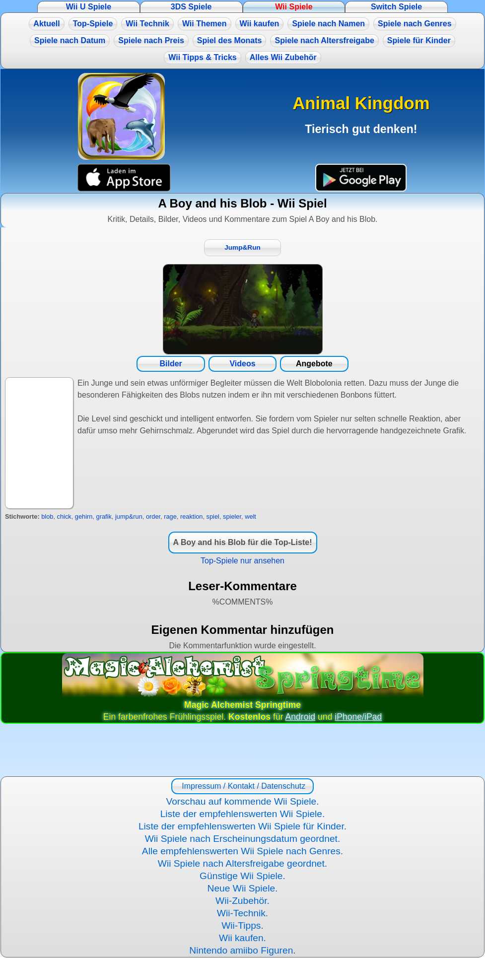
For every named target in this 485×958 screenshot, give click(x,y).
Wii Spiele (293, 6)
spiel (213, 516)
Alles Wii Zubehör (283, 57)
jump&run (128, 516)
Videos (242, 363)
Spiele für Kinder (419, 40)
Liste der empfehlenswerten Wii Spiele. (242, 814)
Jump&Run (242, 247)
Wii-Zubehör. (242, 900)
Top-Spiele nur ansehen (242, 560)
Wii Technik (147, 23)
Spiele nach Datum (69, 40)
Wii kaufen (259, 23)
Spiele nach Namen (328, 23)
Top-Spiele (93, 23)
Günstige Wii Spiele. (242, 876)
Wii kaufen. (242, 938)
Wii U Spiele (88, 6)
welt (250, 516)
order (153, 516)
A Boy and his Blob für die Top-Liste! (242, 542)
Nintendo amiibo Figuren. (242, 950)
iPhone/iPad (358, 717)
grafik (104, 516)
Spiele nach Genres (415, 23)
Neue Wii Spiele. (243, 888)
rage (170, 516)
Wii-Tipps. (242, 925)
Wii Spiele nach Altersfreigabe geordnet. (242, 863)
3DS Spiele (191, 6)
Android (300, 717)
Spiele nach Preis (151, 40)
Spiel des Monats (229, 40)
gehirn (84, 516)
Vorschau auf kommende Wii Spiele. (242, 801)
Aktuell (46, 23)
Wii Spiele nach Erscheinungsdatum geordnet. (243, 838)
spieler (232, 516)
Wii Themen (204, 23)
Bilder (170, 363)
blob (47, 516)
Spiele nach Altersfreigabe (324, 40)
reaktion (191, 516)
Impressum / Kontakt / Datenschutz (242, 786)
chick (64, 516)
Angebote (314, 363)
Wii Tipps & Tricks (202, 57)
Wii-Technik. (242, 913)
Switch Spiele (396, 6)
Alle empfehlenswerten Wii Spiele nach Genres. (242, 851)
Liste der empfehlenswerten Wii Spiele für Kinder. (242, 826)
